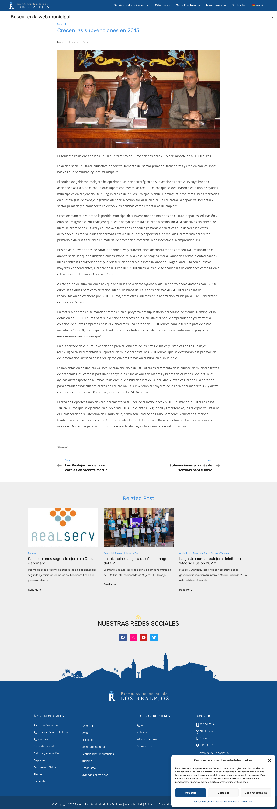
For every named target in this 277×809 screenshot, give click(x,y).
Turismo (224, 553)
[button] (269, 760)
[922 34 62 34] (197, 725)
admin (63, 42)
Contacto (238, 5)
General (61, 24)
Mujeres (127, 553)
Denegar (223, 792)
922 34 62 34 (207, 724)
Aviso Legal (247, 801)
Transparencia (216, 5)
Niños (135, 553)
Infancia (117, 553)
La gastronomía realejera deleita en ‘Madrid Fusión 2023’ (210, 560)
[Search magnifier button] (271, 16)
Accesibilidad (133, 804)
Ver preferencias (256, 792)
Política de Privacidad (227, 801)
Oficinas (204, 738)
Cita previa (162, 5)
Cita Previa (206, 731)
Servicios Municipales (131, 5)
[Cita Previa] (197, 732)
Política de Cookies (203, 801)
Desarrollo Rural (201, 553)
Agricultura (185, 553)
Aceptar (190, 792)
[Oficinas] (197, 738)
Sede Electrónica (188, 5)
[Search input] (139, 16)
